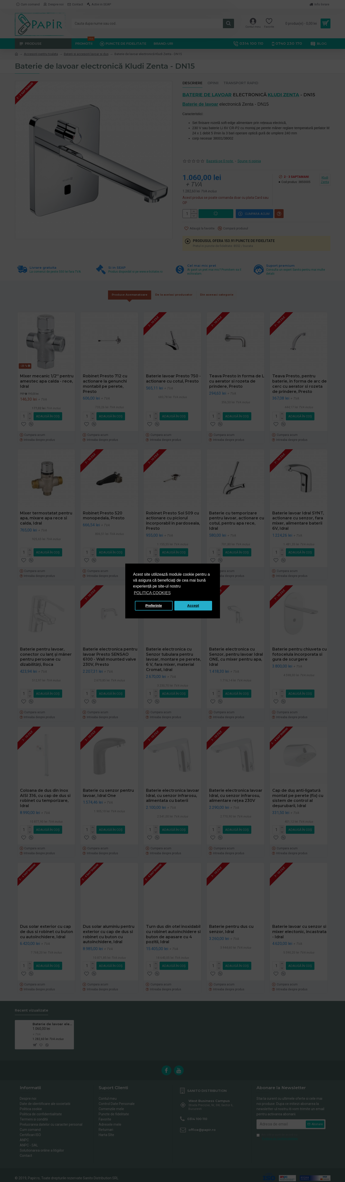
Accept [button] (193, 606)
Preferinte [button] (153, 606)
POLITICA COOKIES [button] (152, 593)
